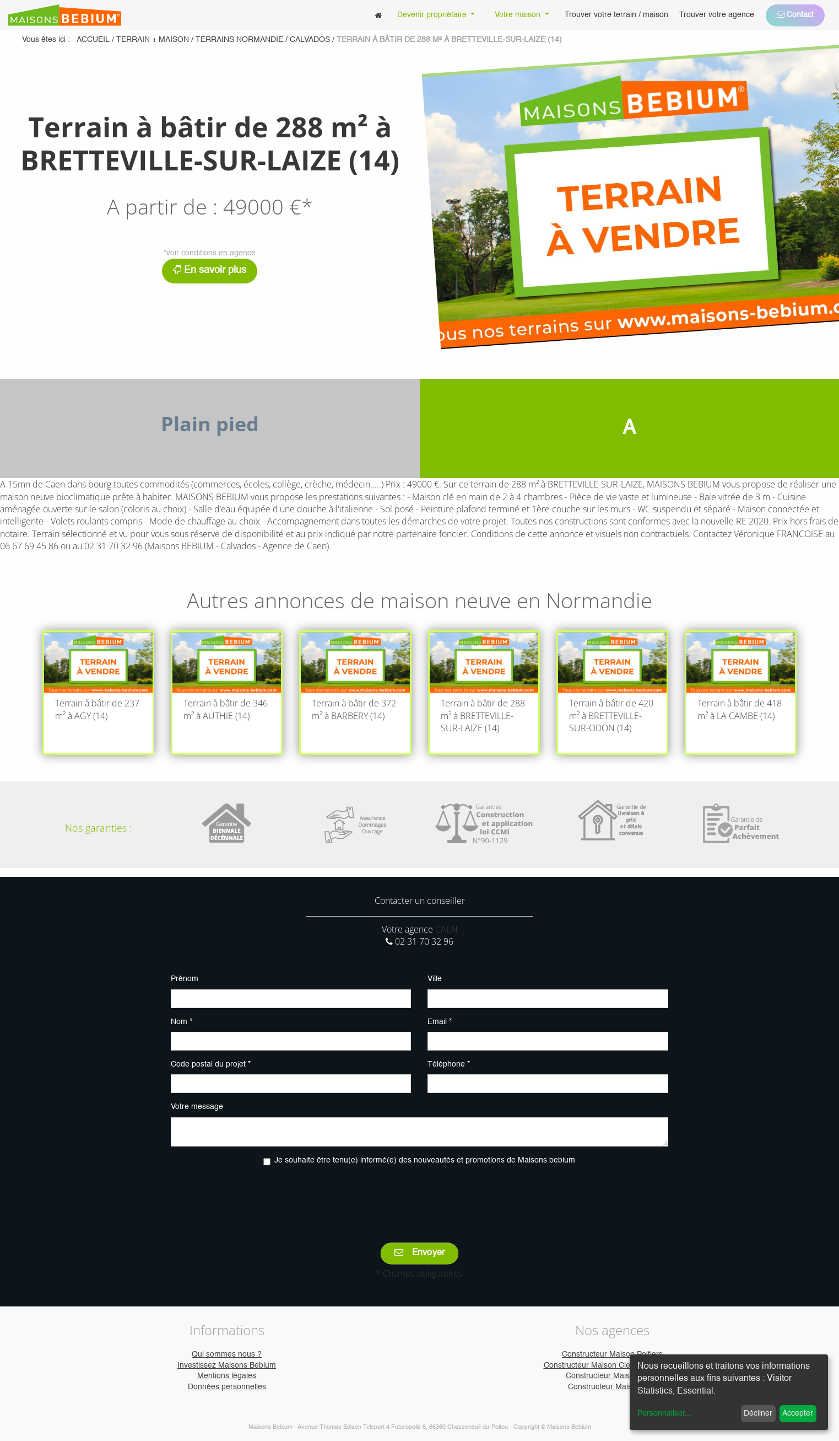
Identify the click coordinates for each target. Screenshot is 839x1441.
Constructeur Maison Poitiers (612, 1354)
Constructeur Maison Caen (612, 1376)
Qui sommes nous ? (227, 1354)
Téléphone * (448, 1064)
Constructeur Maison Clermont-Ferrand (612, 1365)
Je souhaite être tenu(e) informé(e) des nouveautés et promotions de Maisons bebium (424, 1160)
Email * (439, 1022)
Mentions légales (226, 1376)
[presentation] (419, 1196)
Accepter (797, 1413)
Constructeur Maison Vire (612, 1387)
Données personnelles (227, 1387)
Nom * (181, 1022)
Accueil (93, 40)
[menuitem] (378, 15)
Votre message (197, 1107)
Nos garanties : (98, 827)
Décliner (758, 1413)
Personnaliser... (664, 1413)
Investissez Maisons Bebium (226, 1365)
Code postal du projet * (211, 1064)
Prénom (184, 979)
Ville (434, 979)
